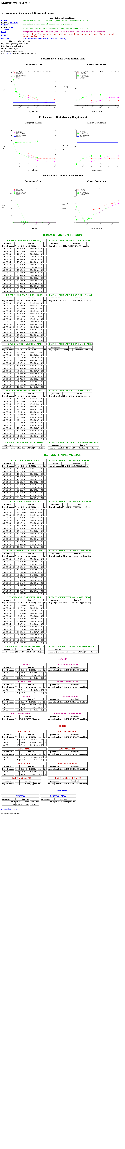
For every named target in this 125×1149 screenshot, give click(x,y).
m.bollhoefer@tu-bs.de (9, 809)
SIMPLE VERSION (9, 28)
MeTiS (8, 53)
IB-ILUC (4, 35)
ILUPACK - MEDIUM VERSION (62, 234)
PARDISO (5, 39)
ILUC (62, 725)
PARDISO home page (58, 39)
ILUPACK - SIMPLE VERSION (62, 454)
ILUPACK (5, 20)
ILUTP (3, 32)
